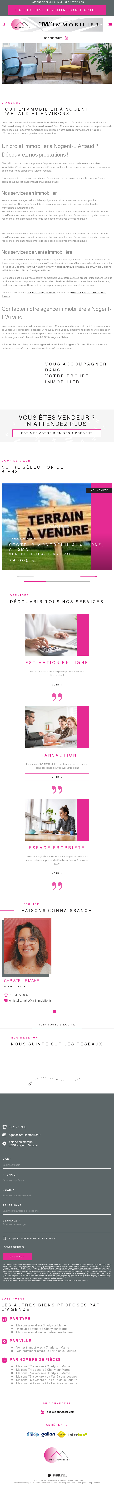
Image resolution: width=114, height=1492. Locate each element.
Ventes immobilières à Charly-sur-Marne (42, 1347)
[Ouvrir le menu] (110, 24)
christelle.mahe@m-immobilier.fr (30, 1005)
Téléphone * (13, 1205)
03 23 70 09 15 (17, 1127)
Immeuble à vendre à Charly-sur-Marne (41, 1328)
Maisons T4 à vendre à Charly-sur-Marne (43, 1369)
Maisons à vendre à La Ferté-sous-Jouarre (44, 1332)
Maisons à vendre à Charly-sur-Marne (41, 1325)
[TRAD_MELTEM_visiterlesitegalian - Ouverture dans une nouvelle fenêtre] (48, 1434)
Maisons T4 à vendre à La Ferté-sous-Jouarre (46, 1383)
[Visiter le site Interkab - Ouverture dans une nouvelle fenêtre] (78, 1434)
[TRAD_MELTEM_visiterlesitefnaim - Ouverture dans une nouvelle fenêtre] (61, 1434)
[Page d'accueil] (57, 24)
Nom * (7, 1159)
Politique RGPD (84, 1483)
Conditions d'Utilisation (62, 1280)
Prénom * (10, 1174)
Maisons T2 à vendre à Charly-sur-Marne (43, 1366)
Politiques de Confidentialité (40, 1280)
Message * (11, 1220)
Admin (62, 1483)
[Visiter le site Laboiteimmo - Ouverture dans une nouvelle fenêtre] (57, 1475)
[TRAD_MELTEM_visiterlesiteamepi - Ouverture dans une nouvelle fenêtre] (33, 1434)
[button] (95, 576)
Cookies (96, 1483)
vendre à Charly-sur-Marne (41, 297)
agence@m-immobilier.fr (24, 1135)
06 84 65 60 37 (19, 1000)
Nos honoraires (21, 1483)
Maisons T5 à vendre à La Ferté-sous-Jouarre (46, 1376)
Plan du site (35, 1483)
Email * (8, 1190)
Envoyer (17, 1256)
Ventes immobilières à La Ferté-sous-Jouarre (46, 1351)
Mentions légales (49, 1483)
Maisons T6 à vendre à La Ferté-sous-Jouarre (46, 1380)
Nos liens (71, 1483)
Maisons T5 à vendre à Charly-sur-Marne (43, 1373)
